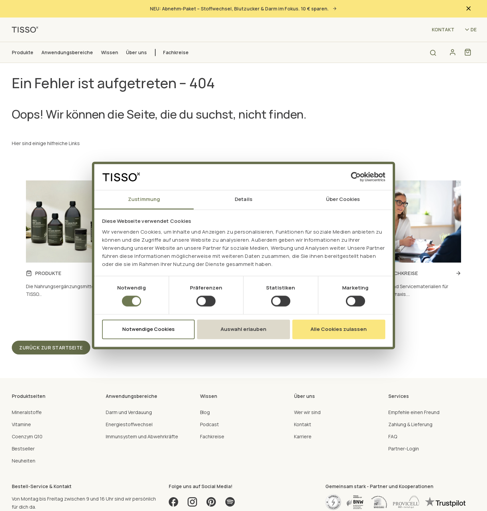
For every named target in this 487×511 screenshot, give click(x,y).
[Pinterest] (211, 504)
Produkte (22, 52)
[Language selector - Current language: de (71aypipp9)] (470, 29)
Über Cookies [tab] (343, 199)
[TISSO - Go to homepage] (27, 29)
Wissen (109, 52)
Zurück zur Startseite (51, 347)
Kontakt (443, 29)
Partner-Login (403, 448)
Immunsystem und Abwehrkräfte (142, 436)
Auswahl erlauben (243, 329)
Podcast (209, 424)
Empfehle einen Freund (414, 412)
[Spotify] (230, 504)
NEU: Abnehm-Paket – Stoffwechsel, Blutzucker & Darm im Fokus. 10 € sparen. (243, 9)
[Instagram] (192, 504)
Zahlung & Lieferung (410, 424)
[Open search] (432, 52)
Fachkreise (176, 52)
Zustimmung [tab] (144, 199)
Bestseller (23, 448)
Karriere (303, 436)
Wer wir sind (307, 412)
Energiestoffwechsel (129, 424)
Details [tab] (243, 199)
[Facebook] (173, 504)
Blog (205, 412)
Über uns (136, 52)
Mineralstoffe (27, 412)
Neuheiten (23, 460)
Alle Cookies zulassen (339, 329)
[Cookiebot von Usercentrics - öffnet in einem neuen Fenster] (355, 177)
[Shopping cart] (467, 52)
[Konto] (452, 52)
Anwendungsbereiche (67, 52)
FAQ (392, 436)
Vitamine (21, 424)
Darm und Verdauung (129, 412)
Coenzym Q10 (27, 436)
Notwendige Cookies (148, 329)
